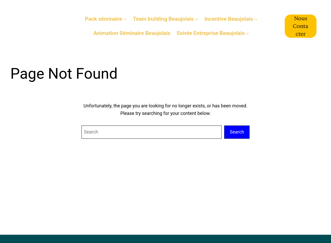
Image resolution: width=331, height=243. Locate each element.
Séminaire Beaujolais (36, 25)
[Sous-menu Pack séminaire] (125, 18)
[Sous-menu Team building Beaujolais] (196, 18)
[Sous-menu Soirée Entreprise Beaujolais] (247, 33)
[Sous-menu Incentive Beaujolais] (256, 18)
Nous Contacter (300, 26)
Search (237, 132)
